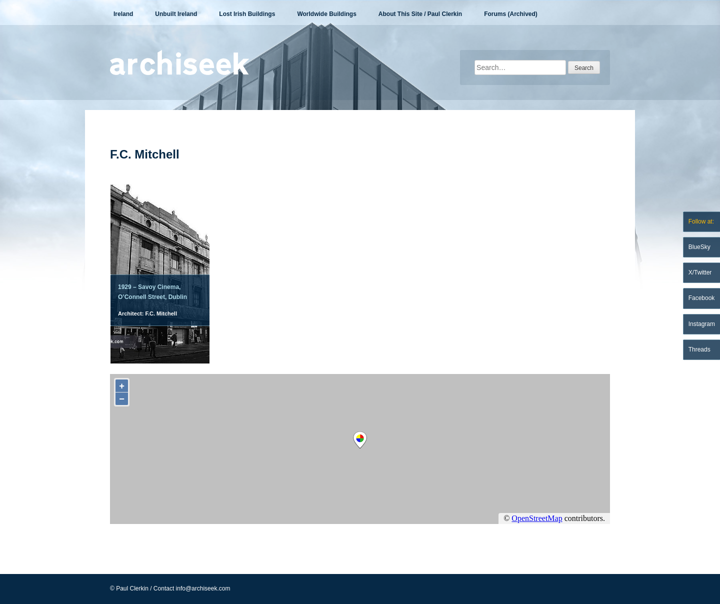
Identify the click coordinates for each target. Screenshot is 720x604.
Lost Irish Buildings (247, 14)
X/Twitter (700, 272)
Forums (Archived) (511, 14)
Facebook (701, 298)
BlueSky (699, 247)
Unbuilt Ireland (176, 14)
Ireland (123, 14)
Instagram (701, 324)
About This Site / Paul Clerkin (420, 14)
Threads (699, 349)
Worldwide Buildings (326, 14)
